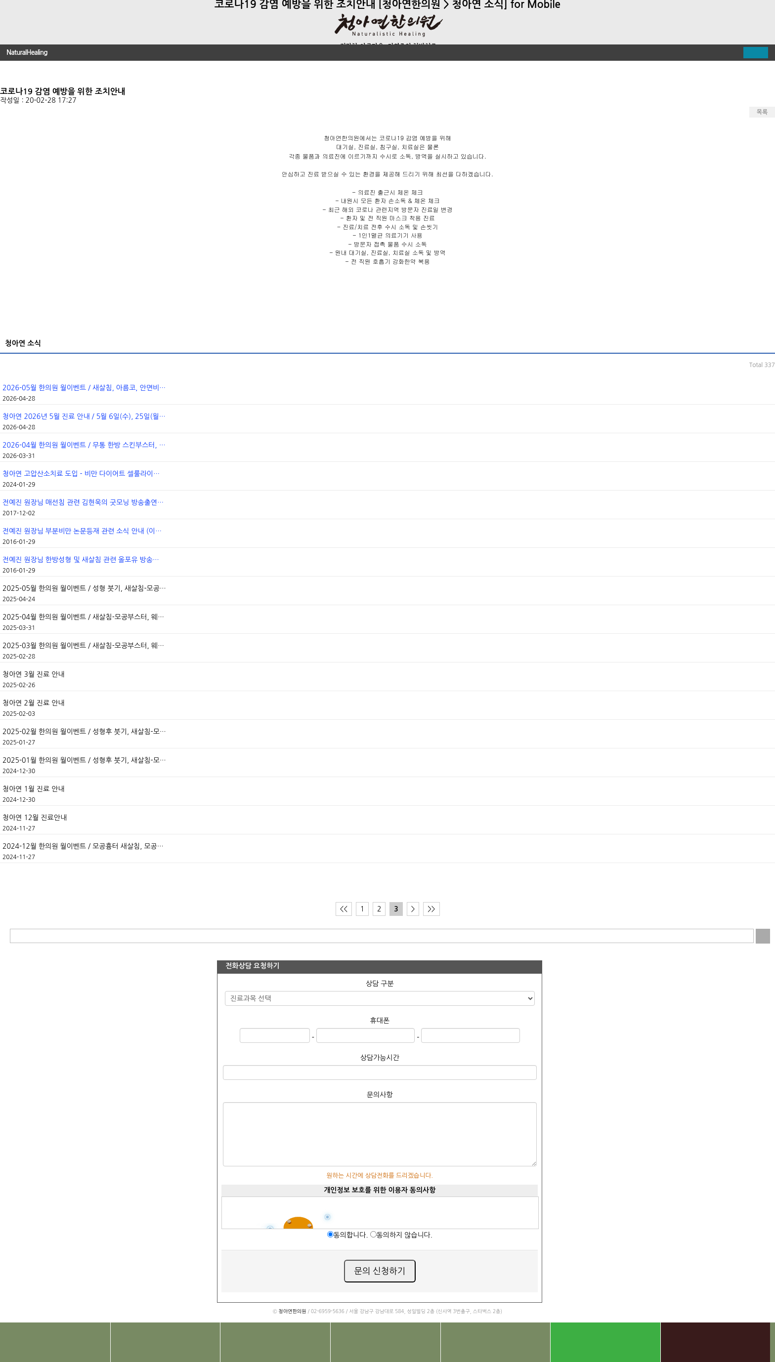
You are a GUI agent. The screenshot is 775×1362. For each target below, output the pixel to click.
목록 (762, 112)
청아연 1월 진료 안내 (33, 788)
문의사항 (380, 1094)
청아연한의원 (292, 1311)
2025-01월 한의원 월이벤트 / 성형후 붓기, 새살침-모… (84, 760)
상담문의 (385, 1342)
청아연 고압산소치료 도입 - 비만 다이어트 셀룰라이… (81, 473)
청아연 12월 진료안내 (34, 817)
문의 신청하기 (380, 1271)
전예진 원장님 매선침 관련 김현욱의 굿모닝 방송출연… (83, 502)
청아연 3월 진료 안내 (33, 674)
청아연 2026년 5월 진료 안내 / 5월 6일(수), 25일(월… (84, 416)
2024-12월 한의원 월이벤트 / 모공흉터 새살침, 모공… (83, 846)
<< (343, 909)
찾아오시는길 (165, 1342)
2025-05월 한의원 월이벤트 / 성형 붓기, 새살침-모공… (84, 588)
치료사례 (275, 1342)
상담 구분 (380, 983)
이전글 (15, 73)
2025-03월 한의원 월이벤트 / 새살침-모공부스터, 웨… (83, 645)
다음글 (760, 73)
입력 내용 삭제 (746, 936)
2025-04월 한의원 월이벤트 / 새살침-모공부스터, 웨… (83, 617)
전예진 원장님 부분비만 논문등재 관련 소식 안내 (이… (82, 531)
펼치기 (755, 52)
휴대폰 (379, 1020)
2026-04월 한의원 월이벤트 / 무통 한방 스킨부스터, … (84, 445)
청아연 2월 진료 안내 (33, 703)
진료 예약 (495, 1342)
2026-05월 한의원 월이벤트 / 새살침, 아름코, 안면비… (84, 387)
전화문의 (55, 1342)
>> (431, 909)
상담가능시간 (379, 1057)
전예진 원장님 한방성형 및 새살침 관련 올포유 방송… (80, 559)
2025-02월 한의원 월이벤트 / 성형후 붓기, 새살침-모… (84, 731)
